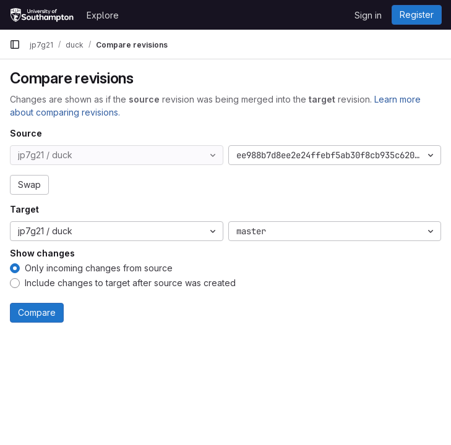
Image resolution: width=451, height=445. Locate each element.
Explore (103, 15)
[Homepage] (42, 15)
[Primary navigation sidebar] (15, 44)
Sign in (368, 15)
